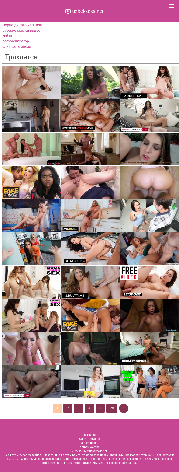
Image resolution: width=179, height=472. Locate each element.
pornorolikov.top (15, 41)
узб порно (11, 36)
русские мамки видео (21, 30)
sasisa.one (89, 435)
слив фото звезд (16, 46)
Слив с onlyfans (89, 439)
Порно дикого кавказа (22, 25)
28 (112, 408)
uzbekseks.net (87, 11)
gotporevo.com (89, 447)
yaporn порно (89, 442)
